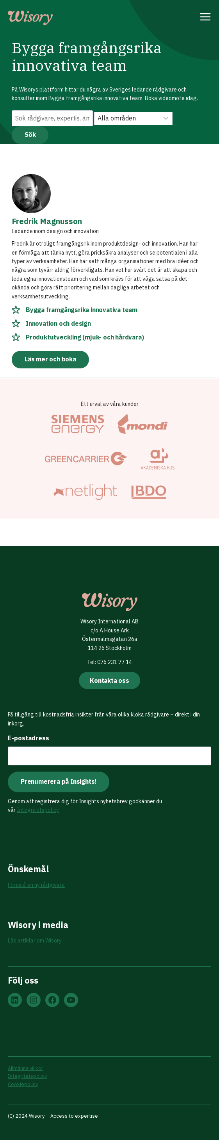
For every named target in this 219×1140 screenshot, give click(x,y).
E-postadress (28, 738)
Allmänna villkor (25, 1068)
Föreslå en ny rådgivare (36, 885)
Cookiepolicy (23, 1084)
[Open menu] (205, 18)
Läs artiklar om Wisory (35, 940)
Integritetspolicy (38, 809)
